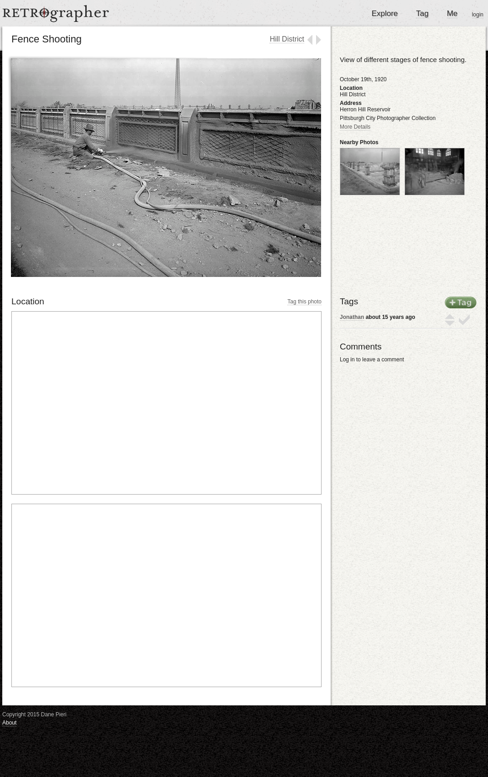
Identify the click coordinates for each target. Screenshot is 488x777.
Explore (385, 13)
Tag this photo (304, 301)
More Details (355, 127)
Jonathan (352, 317)
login (477, 14)
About (9, 723)
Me (452, 13)
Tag (422, 13)
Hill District (287, 39)
